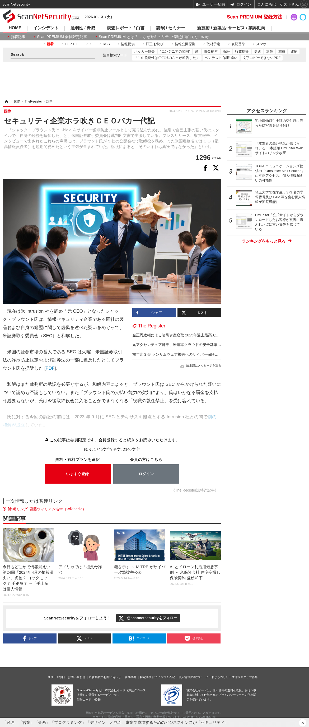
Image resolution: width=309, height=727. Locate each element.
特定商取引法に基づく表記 (157, 677)
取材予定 (213, 44)
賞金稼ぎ (211, 51)
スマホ (261, 44)
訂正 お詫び (155, 44)
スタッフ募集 (249, 677)
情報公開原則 (185, 44)
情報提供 (128, 44)
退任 (269, 51)
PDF (50, 368)
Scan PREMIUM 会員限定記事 (62, 37)
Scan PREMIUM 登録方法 (254, 17)
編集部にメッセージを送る (203, 365)
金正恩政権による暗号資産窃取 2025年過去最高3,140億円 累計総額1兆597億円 (198, 335)
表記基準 (238, 44)
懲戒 (281, 51)
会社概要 (130, 677)
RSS (106, 44)
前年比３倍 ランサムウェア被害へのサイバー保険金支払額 (181, 354)
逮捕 (294, 51)
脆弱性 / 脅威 (83, 28)
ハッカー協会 (144, 51)
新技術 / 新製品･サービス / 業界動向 (231, 28)
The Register (151, 325)
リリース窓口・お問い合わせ (66, 677)
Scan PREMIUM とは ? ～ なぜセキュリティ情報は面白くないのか (154, 37)
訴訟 (226, 51)
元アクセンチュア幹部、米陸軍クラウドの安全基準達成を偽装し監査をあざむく (198, 344)
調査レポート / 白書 (125, 28)
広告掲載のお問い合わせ (105, 677)
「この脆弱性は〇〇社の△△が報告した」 (166, 58)
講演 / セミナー (170, 28)
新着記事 (18, 37)
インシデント (46, 28)
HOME (15, 28)
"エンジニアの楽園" (175, 51)
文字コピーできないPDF (261, 58)
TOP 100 (71, 44)
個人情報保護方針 (190, 677)
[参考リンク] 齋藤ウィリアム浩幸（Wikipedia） (47, 509)
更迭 (257, 51)
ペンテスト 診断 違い (221, 58)
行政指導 (242, 51)
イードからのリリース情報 (222, 677)
